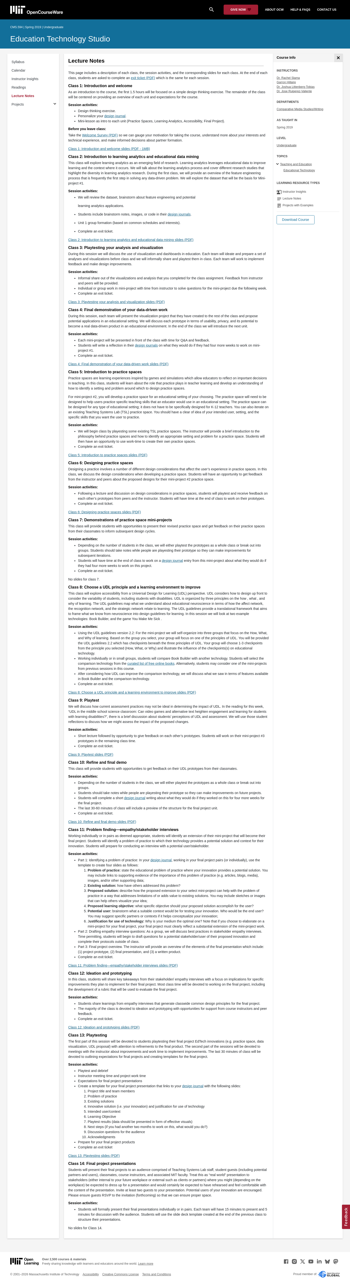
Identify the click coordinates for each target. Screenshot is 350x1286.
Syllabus (18, 62)
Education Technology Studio (60, 38)
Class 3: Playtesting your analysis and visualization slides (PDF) (116, 302)
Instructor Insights (25, 79)
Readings (19, 87)
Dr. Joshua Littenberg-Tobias (296, 87)
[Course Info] (338, 58)
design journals (179, 214)
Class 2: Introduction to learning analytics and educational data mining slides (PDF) (130, 240)
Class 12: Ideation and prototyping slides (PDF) (104, 1027)
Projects (18, 104)
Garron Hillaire (286, 82)
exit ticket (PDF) (143, 78)
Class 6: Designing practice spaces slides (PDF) (104, 512)
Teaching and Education (296, 164)
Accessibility (91, 1274)
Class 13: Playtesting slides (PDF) (94, 1156)
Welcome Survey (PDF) (100, 135)
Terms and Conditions (156, 1274)
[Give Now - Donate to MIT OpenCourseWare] (241, 10)
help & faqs (300, 9)
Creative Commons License (120, 1274)
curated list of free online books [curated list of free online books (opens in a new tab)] (151, 663)
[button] (295, 219)
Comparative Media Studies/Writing (300, 109)
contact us (326, 9)
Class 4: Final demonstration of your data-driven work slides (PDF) (118, 364)
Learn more (145, 1263)
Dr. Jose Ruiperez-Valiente (294, 91)
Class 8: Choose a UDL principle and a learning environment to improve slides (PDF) (132, 692)
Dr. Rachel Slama (288, 78)
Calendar (19, 70)
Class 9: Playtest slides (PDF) (90, 754)
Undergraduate (287, 145)
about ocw (274, 9)
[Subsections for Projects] (54, 104)
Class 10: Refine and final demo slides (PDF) (102, 822)
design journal (114, 116)
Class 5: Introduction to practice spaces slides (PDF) (107, 455)
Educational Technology (299, 170)
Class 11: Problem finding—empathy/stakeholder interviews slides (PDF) (123, 965)
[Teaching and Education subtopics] (278, 164)
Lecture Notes (23, 96)
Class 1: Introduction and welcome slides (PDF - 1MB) (109, 149)
